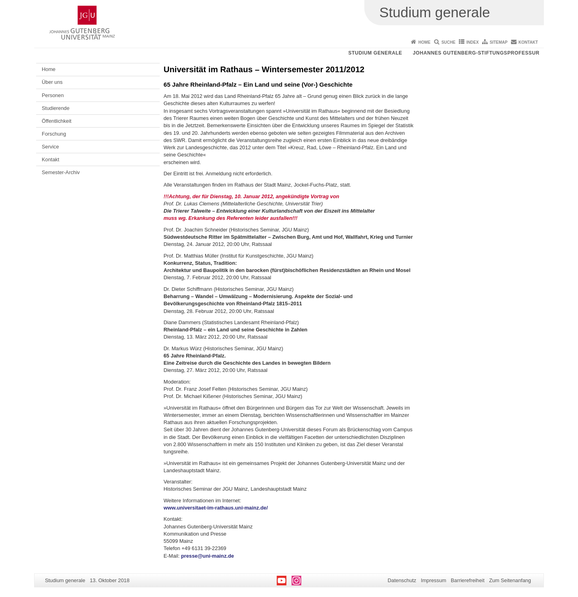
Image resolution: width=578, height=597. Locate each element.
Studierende (55, 108)
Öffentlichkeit (56, 121)
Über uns (52, 82)
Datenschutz (402, 580)
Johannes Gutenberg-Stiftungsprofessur (476, 53)
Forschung (54, 134)
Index (472, 42)
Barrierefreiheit (467, 580)
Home (424, 42)
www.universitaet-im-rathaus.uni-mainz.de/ (216, 508)
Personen (53, 95)
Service (50, 147)
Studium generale (375, 53)
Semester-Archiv (61, 172)
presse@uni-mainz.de (207, 556)
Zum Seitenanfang (510, 580)
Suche (449, 42)
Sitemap (498, 42)
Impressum (433, 580)
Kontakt (528, 42)
